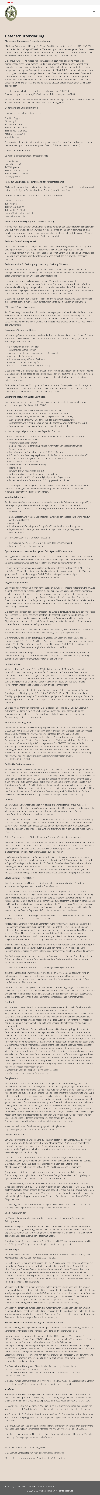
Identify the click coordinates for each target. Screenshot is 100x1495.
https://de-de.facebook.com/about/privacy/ (24, 1066)
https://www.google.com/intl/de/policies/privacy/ (48, 1207)
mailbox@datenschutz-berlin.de (19, 213)
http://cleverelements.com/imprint (74, 939)
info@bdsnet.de (12, 137)
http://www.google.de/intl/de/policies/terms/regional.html (52, 1121)
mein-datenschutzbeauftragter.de (48, 1452)
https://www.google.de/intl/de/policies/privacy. (31, 1437)
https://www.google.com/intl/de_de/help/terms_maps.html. (31, 1129)
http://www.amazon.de (37, 733)
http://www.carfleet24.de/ (41, 775)
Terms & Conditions (45, 1486)
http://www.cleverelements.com (72, 923)
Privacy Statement (15, 1486)
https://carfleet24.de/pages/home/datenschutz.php (60, 794)
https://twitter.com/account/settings (63, 1302)
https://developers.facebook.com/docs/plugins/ (26, 1073)
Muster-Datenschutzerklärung (19, 1458)
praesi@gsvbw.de (13, 176)
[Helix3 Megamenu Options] (94, 11)
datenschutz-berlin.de (15, 216)
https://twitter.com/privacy (49, 1299)
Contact (30, 1486)
